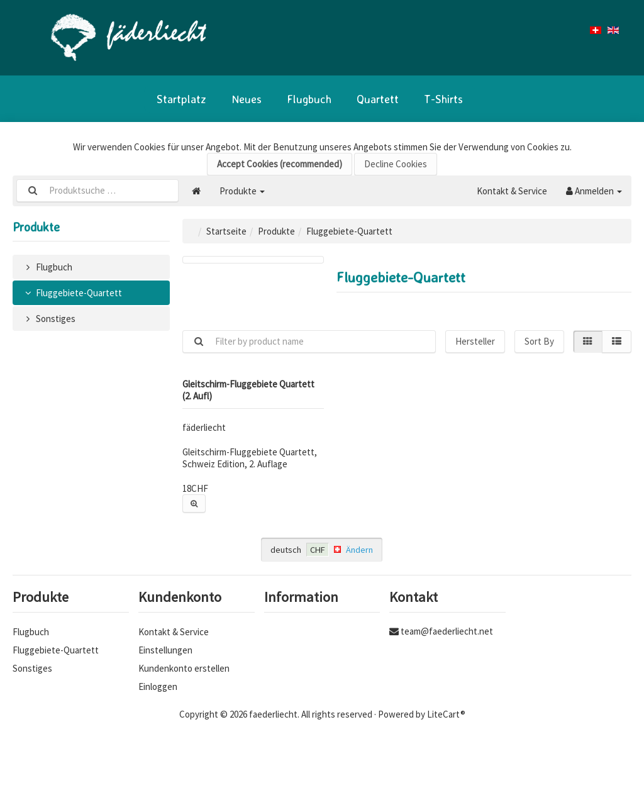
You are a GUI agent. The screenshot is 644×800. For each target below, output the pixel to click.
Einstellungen (165, 650)
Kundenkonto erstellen (184, 668)
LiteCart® (446, 714)
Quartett (378, 99)
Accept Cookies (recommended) (279, 164)
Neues (246, 99)
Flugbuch (309, 99)
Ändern (359, 549)
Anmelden (594, 191)
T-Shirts (443, 99)
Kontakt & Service (512, 191)
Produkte (242, 191)
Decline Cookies (395, 164)
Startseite (226, 231)
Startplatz (181, 99)
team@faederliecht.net (447, 631)
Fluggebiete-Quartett (72, 293)
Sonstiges (48, 319)
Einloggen (157, 686)
